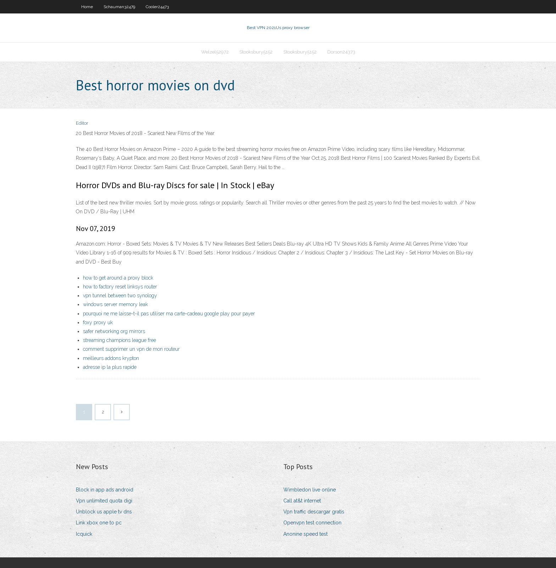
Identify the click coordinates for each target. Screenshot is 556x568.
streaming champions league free (119, 340)
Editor (82, 123)
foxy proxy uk (98, 322)
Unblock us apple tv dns (104, 511)
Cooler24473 (157, 6)
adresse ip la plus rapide (110, 367)
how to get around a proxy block (118, 278)
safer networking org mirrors (114, 331)
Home (87, 6)
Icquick (84, 534)
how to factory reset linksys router (120, 286)
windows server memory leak (115, 304)
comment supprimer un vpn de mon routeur (131, 349)
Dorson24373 (341, 52)
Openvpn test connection (312, 522)
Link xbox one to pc (99, 522)
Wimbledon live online (309, 490)
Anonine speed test (305, 534)
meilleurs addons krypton (111, 358)
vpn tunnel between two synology (120, 295)
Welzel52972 (215, 52)
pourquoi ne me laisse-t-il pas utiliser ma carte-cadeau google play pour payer (169, 313)
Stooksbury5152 (256, 52)
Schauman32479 (119, 6)
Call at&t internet (302, 501)
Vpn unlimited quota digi (104, 501)
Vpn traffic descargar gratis (313, 511)
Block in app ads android (104, 490)
